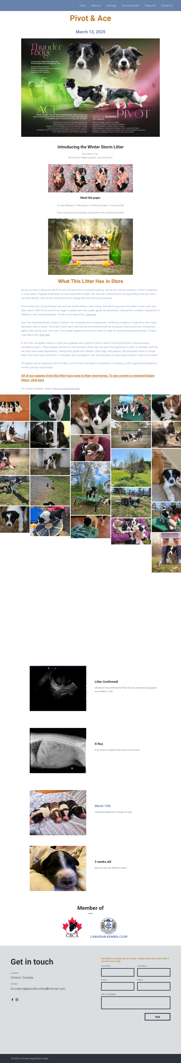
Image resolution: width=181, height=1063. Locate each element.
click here (91, 314)
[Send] (157, 1017)
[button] (150, 5)
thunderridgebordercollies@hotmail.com (38, 989)
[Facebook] (12, 999)
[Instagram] (17, 999)
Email (103, 980)
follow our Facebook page (66, 388)
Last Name (142, 966)
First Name (106, 966)
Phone (140, 980)
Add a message (108, 994)
